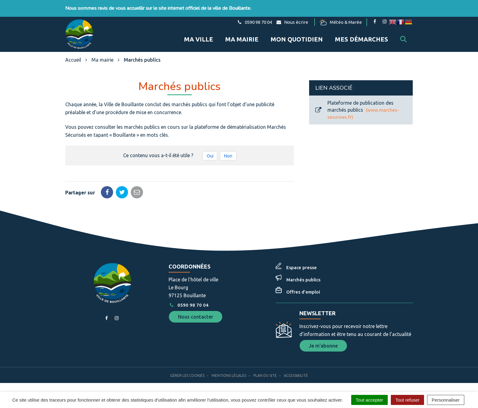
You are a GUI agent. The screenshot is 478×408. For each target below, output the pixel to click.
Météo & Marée (340, 22)
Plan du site (265, 375)
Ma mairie (242, 39)
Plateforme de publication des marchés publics (357, 110)
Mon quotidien (297, 39)
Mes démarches (361, 39)
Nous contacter (195, 317)
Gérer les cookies (187, 375)
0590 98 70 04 (188, 305)
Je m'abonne (323, 345)
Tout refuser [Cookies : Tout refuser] (407, 400)
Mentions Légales (229, 375)
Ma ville (198, 39)
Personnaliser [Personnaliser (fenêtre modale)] (446, 400)
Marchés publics (303, 279)
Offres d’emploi (303, 291)
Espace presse (301, 267)
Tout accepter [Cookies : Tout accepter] (369, 400)
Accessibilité (296, 375)
